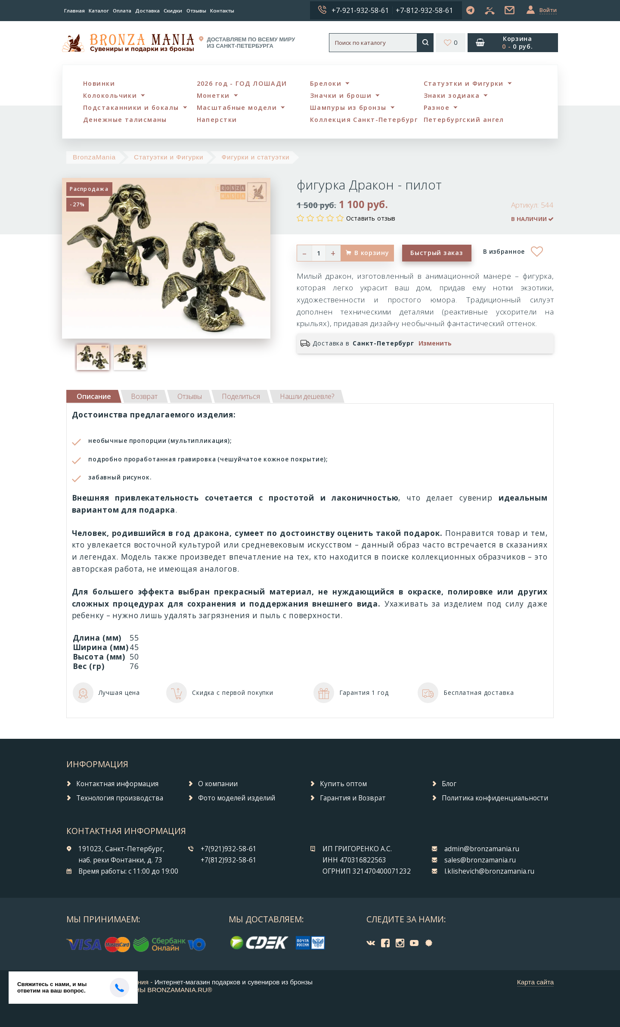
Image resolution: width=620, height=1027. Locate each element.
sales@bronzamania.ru (480, 860)
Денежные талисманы (125, 119)
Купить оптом (343, 783)
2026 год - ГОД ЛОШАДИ (242, 83)
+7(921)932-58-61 (229, 848)
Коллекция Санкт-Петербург (364, 119)
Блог (449, 783)
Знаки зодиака (452, 95)
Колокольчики (110, 95)
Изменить (435, 343)
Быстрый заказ (436, 253)
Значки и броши (341, 95)
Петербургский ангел (464, 119)
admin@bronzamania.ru (481, 848)
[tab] (144, 396)
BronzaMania (94, 157)
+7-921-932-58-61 (360, 10)
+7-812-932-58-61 (424, 10)
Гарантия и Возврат (353, 798)
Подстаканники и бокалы (131, 107)
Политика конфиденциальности (495, 798)
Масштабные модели (237, 107)
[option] (93, 357)
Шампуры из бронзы (348, 107)
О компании (218, 783)
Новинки (99, 83)
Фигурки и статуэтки (255, 157)
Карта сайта (535, 982)
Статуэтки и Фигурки (464, 83)
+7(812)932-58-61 (229, 860)
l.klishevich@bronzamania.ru (489, 871)
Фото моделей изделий (236, 798)
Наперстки (217, 119)
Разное (437, 107)
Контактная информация (117, 783)
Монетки (213, 95)
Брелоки (325, 83)
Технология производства (119, 798)
